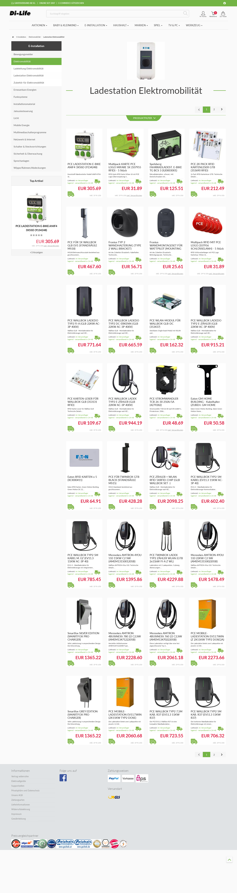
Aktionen (39, 26)
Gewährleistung (18, 820)
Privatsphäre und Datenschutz (25, 792)
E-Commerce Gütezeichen (71, 3)
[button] (222, 111)
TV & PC (174, 26)
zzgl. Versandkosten (51, 247)
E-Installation (96, 26)
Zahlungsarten (17, 801)
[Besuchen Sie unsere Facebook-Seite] (63, 779)
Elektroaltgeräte (18, 782)
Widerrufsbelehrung (20, 811)
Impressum (16, 815)
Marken (141, 26)
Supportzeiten (17, 787)
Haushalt (121, 26)
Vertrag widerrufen (20, 778)
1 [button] (206, 110)
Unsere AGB (17, 797)
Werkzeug (194, 26)
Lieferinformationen (20, 806)
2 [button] (214, 110)
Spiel (158, 26)
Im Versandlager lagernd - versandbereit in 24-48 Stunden (80, 184)
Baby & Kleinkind (66, 26)
